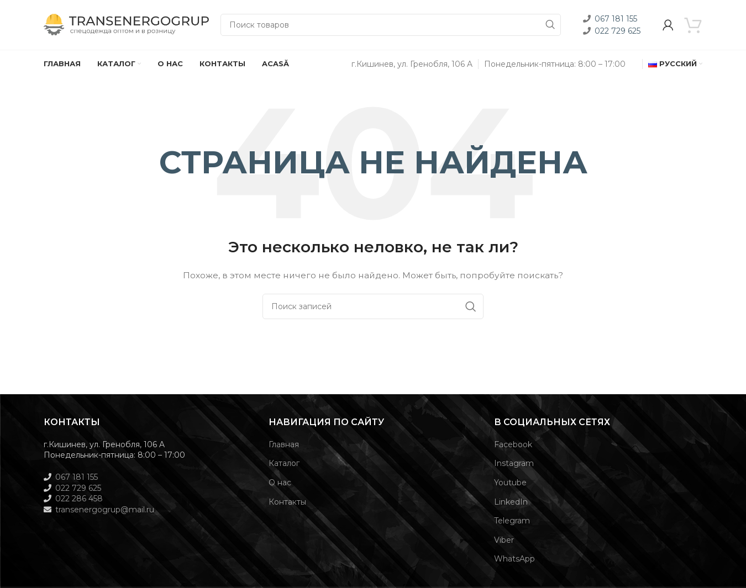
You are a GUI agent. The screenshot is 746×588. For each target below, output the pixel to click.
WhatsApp (514, 559)
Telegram (512, 521)
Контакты (287, 502)
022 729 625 (617, 31)
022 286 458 (79, 499)
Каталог (284, 463)
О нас (280, 483)
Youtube (510, 483)
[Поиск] (390, 25)
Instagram (514, 463)
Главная (284, 444)
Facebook (513, 444)
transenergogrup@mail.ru (104, 510)
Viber (504, 540)
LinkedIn (511, 502)
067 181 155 (616, 19)
